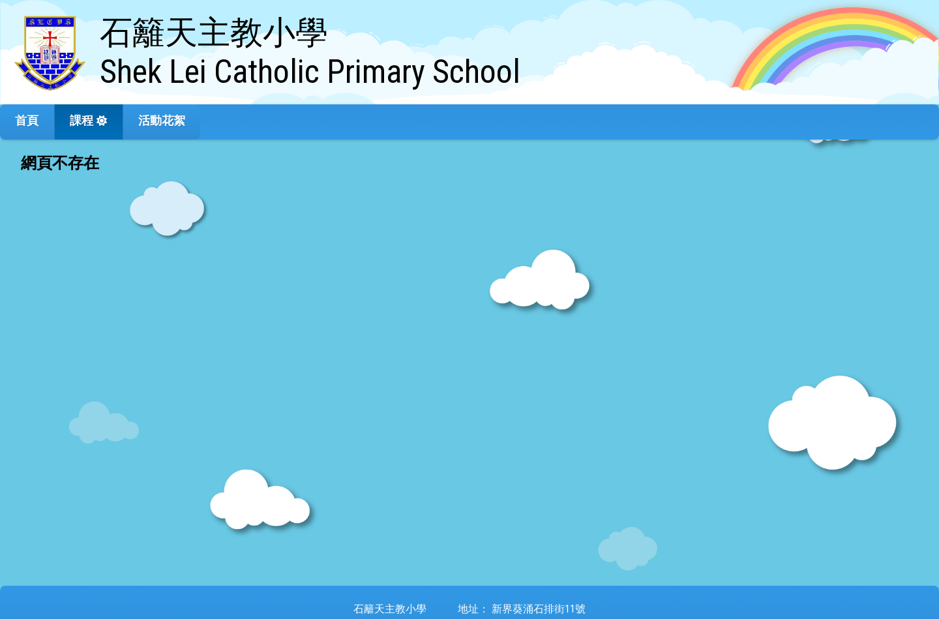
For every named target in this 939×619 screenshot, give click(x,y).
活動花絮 (161, 120)
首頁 (26, 120)
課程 (81, 120)
